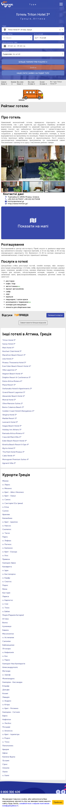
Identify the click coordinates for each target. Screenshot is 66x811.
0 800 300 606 (10, 792)
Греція (26, 18)
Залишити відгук (55, 315)
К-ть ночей (38, 34)
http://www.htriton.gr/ (18, 203)
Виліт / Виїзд (7, 34)
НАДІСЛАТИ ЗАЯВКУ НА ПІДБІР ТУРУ (33, 73)
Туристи (5, 50)
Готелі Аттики (42, 83)
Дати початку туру (9, 42)
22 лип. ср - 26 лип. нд (16, 46)
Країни (13, 82)
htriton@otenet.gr (16, 201)
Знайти (33, 67)
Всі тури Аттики (31, 83)
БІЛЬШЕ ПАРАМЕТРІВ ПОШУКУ (33, 62)
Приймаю (58, 802)
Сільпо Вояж (3, 83)
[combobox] (33, 30)
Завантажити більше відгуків (33, 323)
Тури (4, 26)
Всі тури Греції (20, 83)
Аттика (39, 18)
